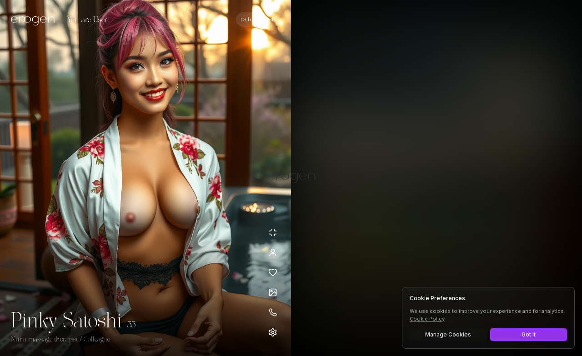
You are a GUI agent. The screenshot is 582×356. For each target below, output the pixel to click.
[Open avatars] (273, 292)
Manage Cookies (448, 334)
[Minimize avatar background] (273, 232)
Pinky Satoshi (66, 321)
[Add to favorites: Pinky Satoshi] (272, 272)
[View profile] (273, 252)
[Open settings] (273, 332)
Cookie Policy (427, 319)
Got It (529, 334)
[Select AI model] (258, 19)
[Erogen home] (35, 20)
